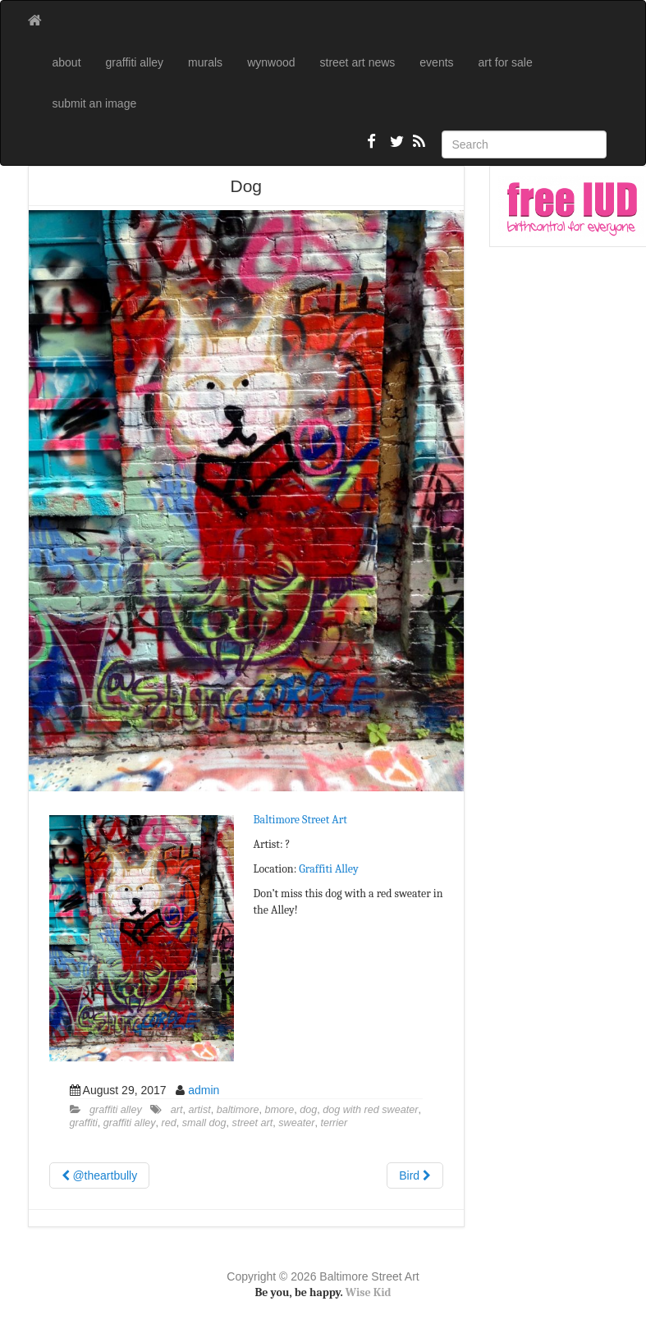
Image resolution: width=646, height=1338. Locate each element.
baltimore (238, 1110)
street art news (358, 62)
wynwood (271, 62)
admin (203, 1090)
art (177, 1110)
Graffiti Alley (328, 869)
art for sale (506, 62)
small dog (204, 1123)
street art (252, 1123)
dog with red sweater (370, 1110)
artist (199, 1110)
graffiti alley (135, 62)
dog (308, 1110)
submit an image (95, 103)
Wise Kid (369, 1292)
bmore (280, 1110)
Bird (415, 1175)
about (67, 62)
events (436, 62)
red (169, 1123)
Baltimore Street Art (300, 820)
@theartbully (100, 1175)
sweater (296, 1123)
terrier (333, 1123)
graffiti (84, 1123)
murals (205, 62)
